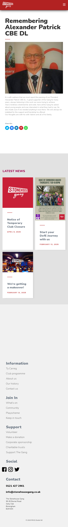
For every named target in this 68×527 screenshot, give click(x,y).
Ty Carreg (11, 368)
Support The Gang (16, 452)
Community (12, 407)
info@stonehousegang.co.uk (23, 492)
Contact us (12, 388)
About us (11, 378)
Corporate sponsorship (19, 442)
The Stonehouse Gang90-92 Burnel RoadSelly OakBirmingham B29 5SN (15, 504)
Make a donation (15, 437)
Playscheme (13, 412)
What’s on (11, 402)
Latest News (14, 171)
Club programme (15, 373)
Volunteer (11, 432)
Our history (12, 383)
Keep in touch (14, 418)
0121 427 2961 (15, 486)
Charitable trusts (15, 447)
